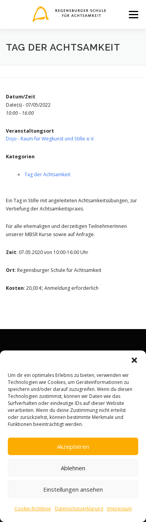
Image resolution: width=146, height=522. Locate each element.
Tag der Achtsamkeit (47, 174)
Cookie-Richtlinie (32, 508)
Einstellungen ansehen (73, 489)
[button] (134, 360)
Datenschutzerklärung (79, 508)
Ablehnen (73, 468)
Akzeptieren (73, 446)
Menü (133, 14)
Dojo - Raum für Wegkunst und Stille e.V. (50, 138)
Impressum (119, 508)
